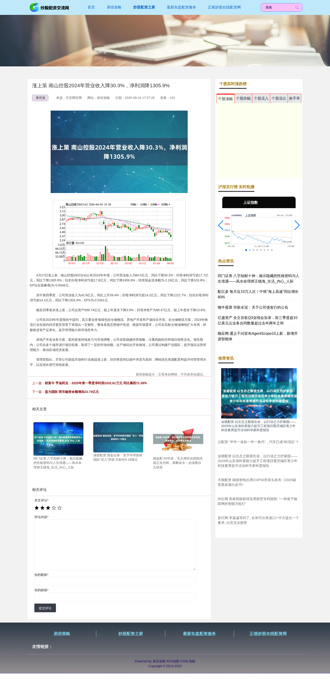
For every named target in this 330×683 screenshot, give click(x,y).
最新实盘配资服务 (181, 7)
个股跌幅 (243, 98)
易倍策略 (114, 7)
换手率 (294, 98)
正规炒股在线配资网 (224, 7)
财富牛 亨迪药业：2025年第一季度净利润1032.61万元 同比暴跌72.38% (96, 383)
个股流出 (279, 98)
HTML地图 (187, 661)
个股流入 (261, 98)
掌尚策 (40, 98)
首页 (91, 7)
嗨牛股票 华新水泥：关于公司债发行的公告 (253, 307)
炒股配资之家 (144, 7)
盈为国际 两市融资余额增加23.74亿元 (72, 392)
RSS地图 (172, 661)
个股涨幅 (225, 99)
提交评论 (45, 608)
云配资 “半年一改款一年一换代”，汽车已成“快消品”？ (258, 442)
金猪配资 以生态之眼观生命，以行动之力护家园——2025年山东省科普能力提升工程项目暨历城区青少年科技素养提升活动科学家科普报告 (258, 426)
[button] (221, 225)
